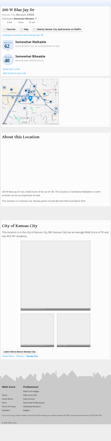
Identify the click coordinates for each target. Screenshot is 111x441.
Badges (26, 410)
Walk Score (8, 387)
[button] (30, 98)
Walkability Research (32, 407)
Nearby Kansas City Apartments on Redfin (57, 29)
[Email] (13, 391)
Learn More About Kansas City (20, 351)
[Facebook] (8, 391)
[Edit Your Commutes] (35, 18)
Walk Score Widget (31, 391)
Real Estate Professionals (33, 403)
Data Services (29, 399)
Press (4, 403)
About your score (11, 69)
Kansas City (8, 14)
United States (8, 356)
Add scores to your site (14, 73)
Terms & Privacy (9, 407)
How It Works (7, 399)
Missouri (20, 356)
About (4, 395)
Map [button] (24, 29)
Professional (30, 387)
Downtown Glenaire (24, 19)
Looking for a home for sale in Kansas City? (21, 35)
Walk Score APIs (30, 395)
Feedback (6, 410)
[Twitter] (3, 391)
